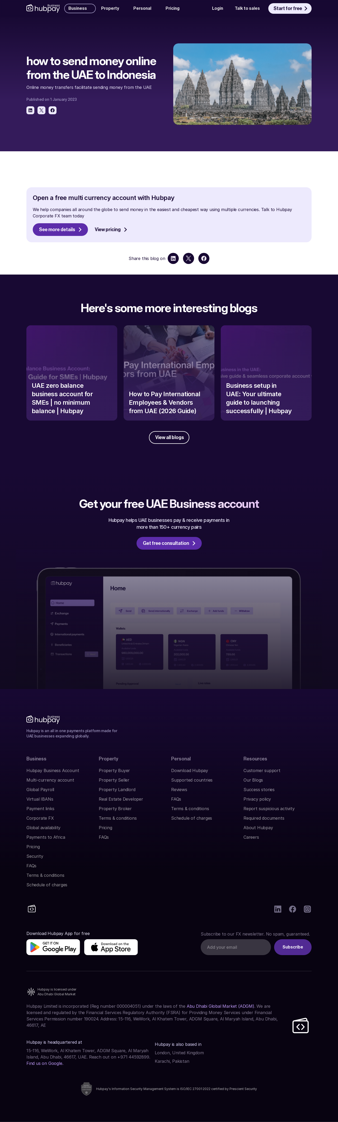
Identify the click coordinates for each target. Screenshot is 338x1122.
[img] (53, 947)
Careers (251, 837)
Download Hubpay (189, 770)
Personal (181, 758)
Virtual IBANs (39, 799)
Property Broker (115, 808)
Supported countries (192, 780)
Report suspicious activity (269, 808)
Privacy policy (257, 799)
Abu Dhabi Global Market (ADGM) (220, 1006)
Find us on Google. (44, 1063)
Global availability (43, 827)
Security (34, 856)
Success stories (259, 789)
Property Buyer (114, 770)
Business (36, 758)
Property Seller (114, 780)
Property (108, 758)
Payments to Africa (45, 837)
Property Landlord (117, 789)
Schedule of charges (46, 884)
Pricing (33, 846)
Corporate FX (40, 818)
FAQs (31, 865)
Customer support (261, 770)
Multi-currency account (50, 780)
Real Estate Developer (121, 799)
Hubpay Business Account (52, 770)
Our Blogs (253, 780)
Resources (255, 758)
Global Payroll (40, 789)
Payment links (40, 808)
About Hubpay (258, 827)
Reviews (179, 789)
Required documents (263, 818)
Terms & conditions (45, 875)
